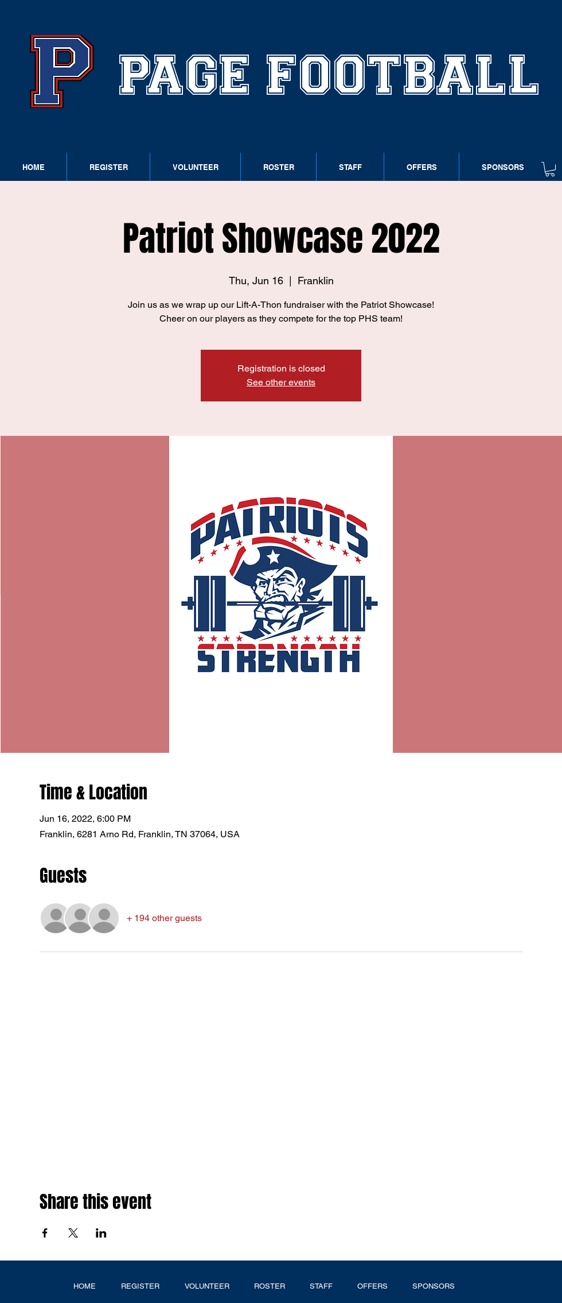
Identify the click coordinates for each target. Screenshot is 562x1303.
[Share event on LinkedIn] (101, 1233)
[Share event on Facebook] (45, 1233)
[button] (550, 169)
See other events (281, 382)
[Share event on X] (73, 1233)
